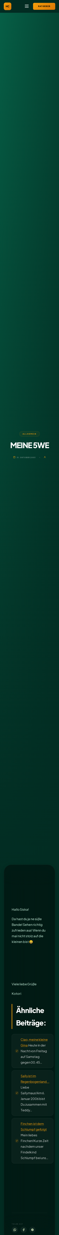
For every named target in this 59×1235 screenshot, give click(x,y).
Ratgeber (44, 6)
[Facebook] (23, 1230)
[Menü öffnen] (26, 6)
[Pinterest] (32, 1230)
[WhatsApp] (15, 1230)
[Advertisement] (29, 889)
